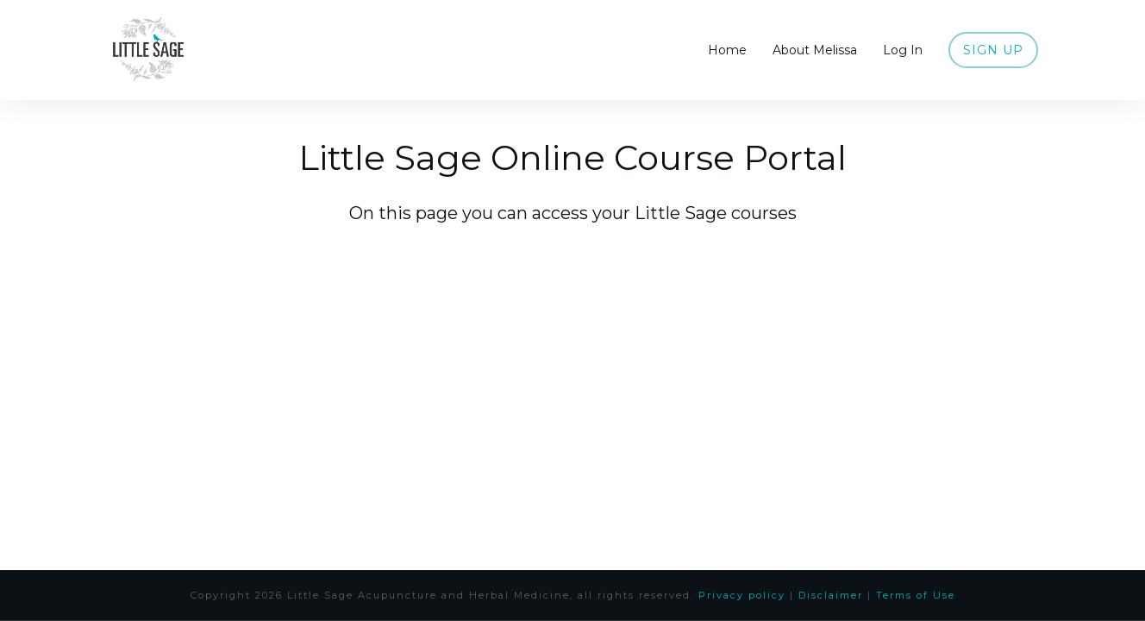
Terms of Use (915, 595)
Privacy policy (741, 595)
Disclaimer (830, 595)
